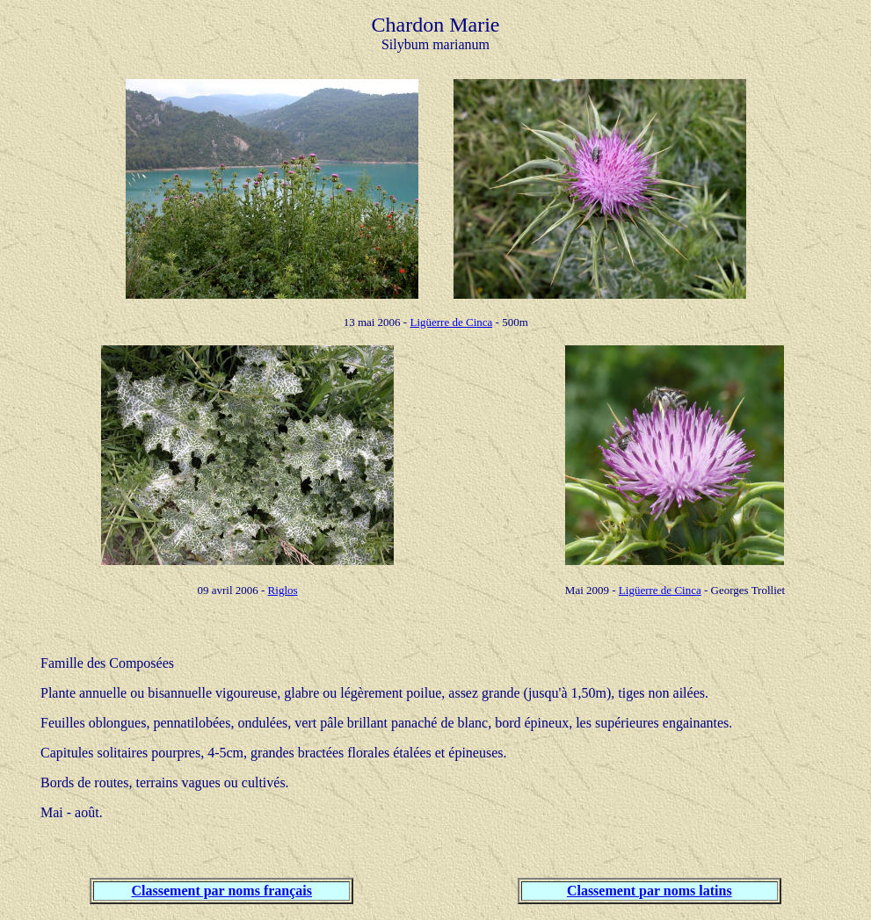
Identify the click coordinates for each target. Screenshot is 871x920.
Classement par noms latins (649, 890)
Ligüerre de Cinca (451, 322)
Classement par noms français (222, 890)
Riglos (283, 590)
